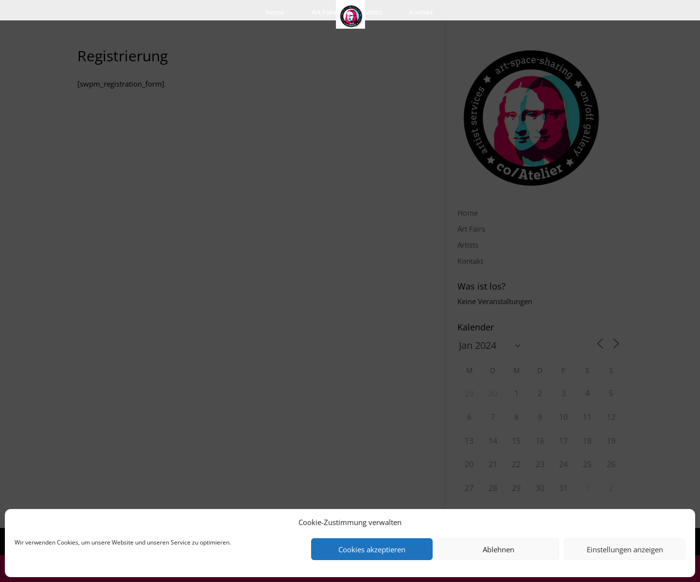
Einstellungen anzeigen (625, 549)
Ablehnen (498, 549)
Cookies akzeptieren (371, 549)
